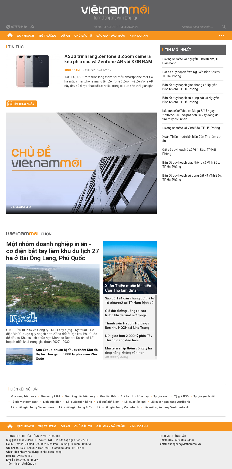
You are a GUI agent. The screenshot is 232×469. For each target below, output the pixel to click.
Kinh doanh (138, 35)
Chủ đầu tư (83, 35)
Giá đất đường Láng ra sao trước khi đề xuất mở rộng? (126, 313)
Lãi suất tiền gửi (135, 401)
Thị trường (47, 35)
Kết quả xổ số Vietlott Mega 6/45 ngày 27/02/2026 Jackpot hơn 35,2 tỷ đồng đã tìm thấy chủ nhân (190, 115)
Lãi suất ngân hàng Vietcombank (166, 407)
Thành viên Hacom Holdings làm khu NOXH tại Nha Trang (127, 325)
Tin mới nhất (178, 49)
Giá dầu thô (108, 396)
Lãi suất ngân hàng (79, 401)
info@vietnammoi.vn (26, 459)
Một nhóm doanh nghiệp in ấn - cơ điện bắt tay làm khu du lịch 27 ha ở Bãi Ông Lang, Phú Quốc (52, 251)
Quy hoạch (25, 35)
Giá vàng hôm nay (23, 396)
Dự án (65, 35)
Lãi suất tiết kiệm (108, 401)
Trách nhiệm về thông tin (21, 463)
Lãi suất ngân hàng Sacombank (32, 407)
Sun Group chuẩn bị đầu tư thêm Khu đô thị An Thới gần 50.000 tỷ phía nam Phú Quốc (67, 354)
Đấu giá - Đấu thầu (110, 35)
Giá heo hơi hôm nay (134, 396)
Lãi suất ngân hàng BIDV (75, 407)
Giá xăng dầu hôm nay (80, 396)
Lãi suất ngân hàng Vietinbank (118, 407)
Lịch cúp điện (52, 401)
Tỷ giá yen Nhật (204, 396)
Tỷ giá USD (181, 396)
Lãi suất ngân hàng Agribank (170, 401)
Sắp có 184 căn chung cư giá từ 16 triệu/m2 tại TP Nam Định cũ (129, 300)
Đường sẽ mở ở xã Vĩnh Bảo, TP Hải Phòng (191, 128)
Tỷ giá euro (161, 396)
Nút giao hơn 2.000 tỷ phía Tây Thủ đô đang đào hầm (128, 338)
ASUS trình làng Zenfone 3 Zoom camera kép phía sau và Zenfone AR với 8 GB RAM (108, 59)
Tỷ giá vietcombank (24, 401)
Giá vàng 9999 (50, 396)
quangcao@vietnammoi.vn (184, 444)
